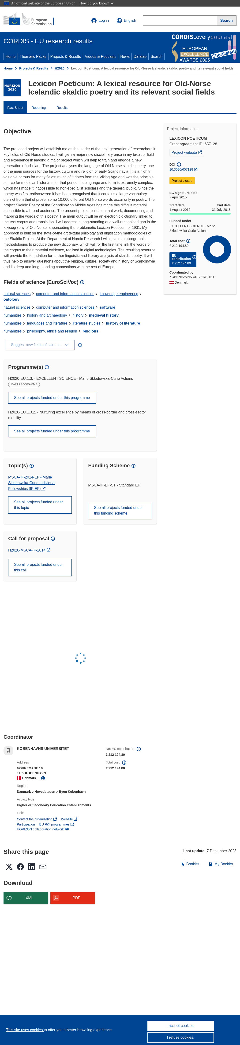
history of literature (123, 323)
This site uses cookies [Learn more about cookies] (25, 1030)
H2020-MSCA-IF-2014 (27, 550)
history (77, 315)
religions (90, 331)
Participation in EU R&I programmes (45, 824)
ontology (11, 299)
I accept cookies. (181, 1026)
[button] (126, 20)
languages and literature (47, 323)
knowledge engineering (119, 294)
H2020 (59, 68)
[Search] (226, 20)
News (125, 56)
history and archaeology (47, 315)
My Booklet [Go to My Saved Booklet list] (221, 864)
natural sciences (17, 294)
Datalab (140, 56)
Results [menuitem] (62, 108)
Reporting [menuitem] (39, 108)
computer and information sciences (65, 294)
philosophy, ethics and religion (52, 331)
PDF (76, 898)
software (107, 307)
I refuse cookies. (180, 1037)
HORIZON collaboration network (43, 829)
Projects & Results (65, 56)
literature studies (86, 323)
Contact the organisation (37, 819)
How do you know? (97, 3)
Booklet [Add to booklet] (190, 863)
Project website (187, 151)
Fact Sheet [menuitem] (15, 108)
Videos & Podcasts (100, 56)
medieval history (104, 315)
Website (69, 819)
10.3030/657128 (181, 169)
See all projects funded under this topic (38, 505)
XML (30, 898)
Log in (100, 20)
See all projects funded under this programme (52, 398)
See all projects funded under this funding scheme (118, 510)
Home (11, 56)
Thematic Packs (33, 56)
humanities (13, 315)
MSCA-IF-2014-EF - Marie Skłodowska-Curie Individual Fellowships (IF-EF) (31, 483)
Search (156, 56)
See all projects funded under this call (38, 567)
